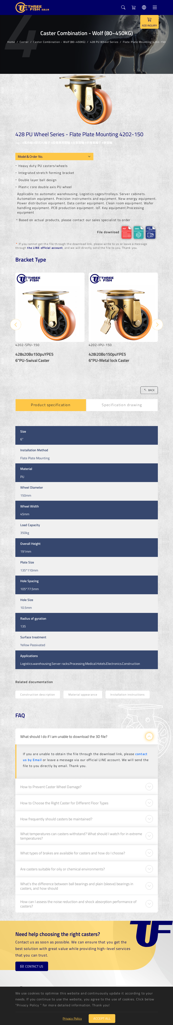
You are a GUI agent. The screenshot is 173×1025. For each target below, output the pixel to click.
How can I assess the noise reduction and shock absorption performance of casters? (78, 900)
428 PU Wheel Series (104, 42)
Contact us (27, 966)
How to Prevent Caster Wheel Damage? (50, 783)
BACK (149, 387)
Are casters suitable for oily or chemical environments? (62, 866)
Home (11, 42)
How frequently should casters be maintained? (56, 816)
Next (157, 321)
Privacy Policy (72, 1018)
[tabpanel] (86, 544)
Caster (24, 42)
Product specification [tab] (51, 402)
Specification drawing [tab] (122, 402)
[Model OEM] (54, 156)
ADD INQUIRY (149, 21)
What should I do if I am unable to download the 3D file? (63, 733)
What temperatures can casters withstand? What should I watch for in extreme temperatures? (81, 832)
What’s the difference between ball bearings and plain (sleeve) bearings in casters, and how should (76, 883)
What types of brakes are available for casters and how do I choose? (72, 849)
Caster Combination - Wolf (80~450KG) (59, 42)
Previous (15, 321)
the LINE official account (45, 248)
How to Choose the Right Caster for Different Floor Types (64, 799)
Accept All (102, 1018)
